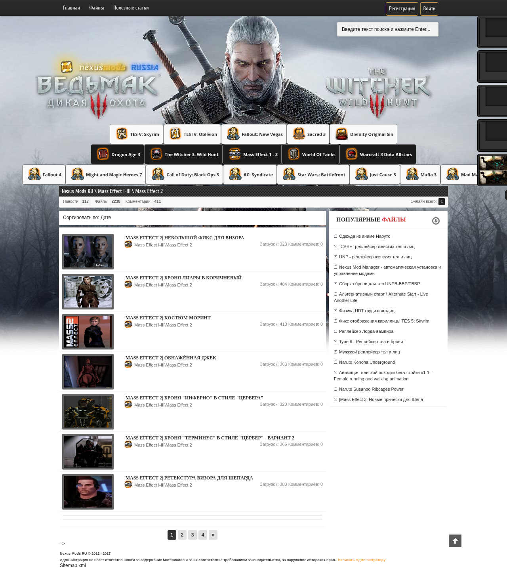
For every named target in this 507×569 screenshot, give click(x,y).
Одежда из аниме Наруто (365, 236)
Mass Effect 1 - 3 (252, 153)
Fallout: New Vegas (254, 133)
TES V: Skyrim (136, 133)
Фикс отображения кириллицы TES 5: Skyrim (384, 321)
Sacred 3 (308, 133)
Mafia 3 (420, 174)
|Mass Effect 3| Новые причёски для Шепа (381, 399)
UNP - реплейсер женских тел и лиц (375, 256)
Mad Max (462, 174)
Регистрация (402, 8)
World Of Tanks (310, 153)
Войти (429, 8)
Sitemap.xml (73, 565)
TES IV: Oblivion (192, 133)
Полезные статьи (131, 8)
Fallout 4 (43, 174)
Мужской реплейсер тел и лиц (369, 351)
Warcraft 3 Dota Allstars (377, 153)
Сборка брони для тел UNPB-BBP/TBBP (379, 283)
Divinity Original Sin (363, 133)
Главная (71, 8)
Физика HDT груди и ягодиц (367, 310)
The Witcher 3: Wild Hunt (183, 153)
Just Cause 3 (374, 174)
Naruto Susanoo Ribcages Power (371, 389)
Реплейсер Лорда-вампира (366, 331)
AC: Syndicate (250, 174)
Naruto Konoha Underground (367, 362)
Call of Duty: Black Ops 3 (184, 174)
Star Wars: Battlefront (313, 174)
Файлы (96, 8)
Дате (106, 217)
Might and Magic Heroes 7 (105, 174)
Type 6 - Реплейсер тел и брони (371, 341)
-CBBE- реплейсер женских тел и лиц (377, 246)
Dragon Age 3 (117, 153)
